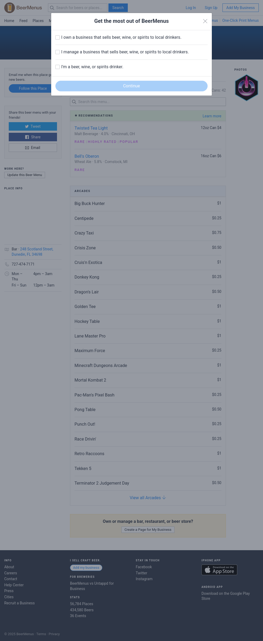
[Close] (205, 21)
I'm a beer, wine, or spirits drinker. (92, 66)
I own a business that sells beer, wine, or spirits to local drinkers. (121, 37)
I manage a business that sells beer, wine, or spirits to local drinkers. (125, 51)
